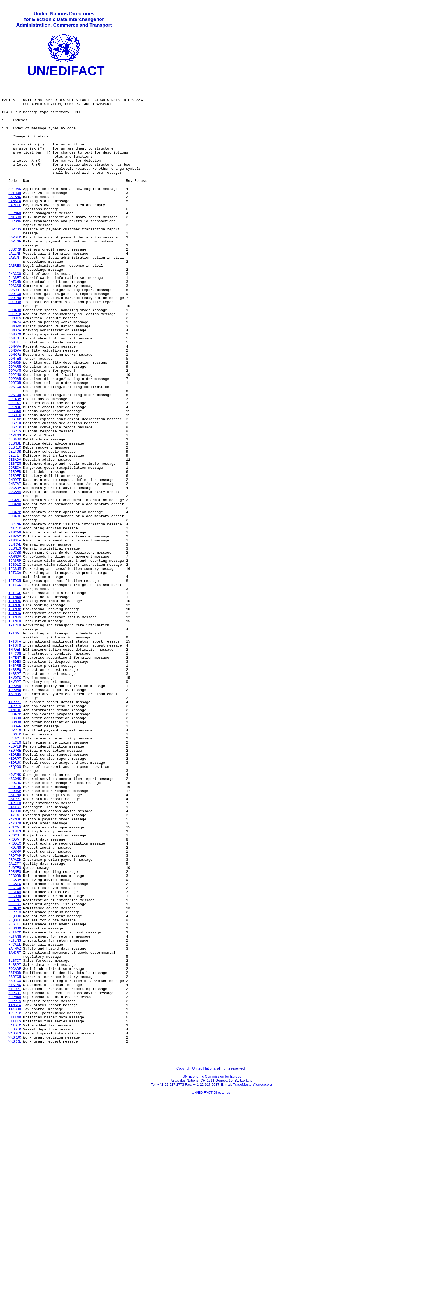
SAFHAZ (14, 1123)
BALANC (14, 221)
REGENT (14, 1065)
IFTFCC (14, 687)
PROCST (14, 987)
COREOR (14, 444)
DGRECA (14, 546)
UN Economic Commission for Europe (212, 1273)
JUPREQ (14, 861)
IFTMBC (14, 706)
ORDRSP (14, 934)
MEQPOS (14, 905)
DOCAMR (14, 590)
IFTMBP (14, 716)
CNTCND (14, 323)
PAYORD (14, 973)
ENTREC (14, 619)
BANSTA (14, 226)
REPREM (14, 1080)
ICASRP (14, 658)
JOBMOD (14, 852)
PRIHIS (14, 983)
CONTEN (14, 415)
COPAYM (14, 430)
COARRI (14, 333)
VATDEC (14, 1215)
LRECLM (14, 876)
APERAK (14, 212)
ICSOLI (14, 663)
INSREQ (14, 789)
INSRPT (14, 793)
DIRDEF (14, 556)
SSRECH (14, 1157)
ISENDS (14, 818)
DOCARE (14, 604)
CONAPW (14, 372)
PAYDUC (14, 958)
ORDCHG (14, 924)
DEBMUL (14, 517)
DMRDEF (14, 561)
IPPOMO (14, 813)
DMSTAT (14, 566)
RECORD (14, 1060)
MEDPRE (14, 886)
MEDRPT (14, 895)
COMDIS (14, 367)
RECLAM (14, 1055)
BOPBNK (14, 250)
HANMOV (14, 653)
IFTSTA (14, 755)
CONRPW (14, 410)
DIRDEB (14, 551)
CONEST (14, 391)
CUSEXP (14, 488)
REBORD (14, 1036)
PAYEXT (14, 963)
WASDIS (14, 1225)
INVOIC (14, 798)
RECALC (14, 1046)
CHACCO (14, 313)
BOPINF (14, 275)
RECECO (14, 1050)
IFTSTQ (14, 760)
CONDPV (14, 376)
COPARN (14, 425)
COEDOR (14, 347)
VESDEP (14, 1220)
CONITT (14, 396)
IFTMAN (14, 701)
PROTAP (14, 1012)
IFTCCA (14, 672)
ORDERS (14, 929)
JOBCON (14, 847)
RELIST (14, 1070)
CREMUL (14, 473)
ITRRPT (14, 827)
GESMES (14, 643)
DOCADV (14, 570)
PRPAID (14, 1017)
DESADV (14, 536)
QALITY (14, 1021)
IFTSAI (14, 745)
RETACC (14, 1104)
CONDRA (14, 381)
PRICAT (14, 978)
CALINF (14, 289)
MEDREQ (14, 890)
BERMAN (14, 241)
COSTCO (14, 449)
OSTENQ (14, 939)
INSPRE (14, 784)
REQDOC (14, 1084)
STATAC (14, 1167)
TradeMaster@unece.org (252, 1281)
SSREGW (14, 1162)
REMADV (14, 1075)
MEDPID (14, 881)
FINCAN (14, 624)
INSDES (14, 779)
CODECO (14, 338)
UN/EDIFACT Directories (211, 1289)
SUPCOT (14, 1177)
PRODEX (14, 997)
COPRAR (14, 440)
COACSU (14, 328)
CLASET (14, 318)
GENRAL (14, 638)
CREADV (14, 464)
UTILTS (14, 1211)
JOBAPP (14, 842)
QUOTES (14, 1026)
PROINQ (14, 1002)
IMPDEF (14, 764)
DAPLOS (14, 507)
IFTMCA (14, 721)
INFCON (14, 769)
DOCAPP (14, 600)
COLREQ (14, 362)
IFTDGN (14, 682)
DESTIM (14, 541)
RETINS (14, 1114)
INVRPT (14, 803)
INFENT (14, 774)
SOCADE (14, 1147)
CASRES (14, 304)
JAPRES (14, 832)
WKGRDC (14, 1230)
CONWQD (14, 420)
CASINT (14, 294)
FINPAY (14, 629)
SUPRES (14, 1186)
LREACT (14, 871)
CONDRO (14, 386)
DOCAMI (14, 585)
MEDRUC (14, 900)
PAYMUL (14, 968)
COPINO (14, 435)
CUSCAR (14, 478)
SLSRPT (14, 1143)
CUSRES (14, 503)
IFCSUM (14, 667)
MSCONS (14, 920)
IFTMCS (14, 726)
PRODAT (14, 992)
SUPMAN (14, 1181)
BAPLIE (14, 231)
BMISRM (14, 246)
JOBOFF (14, 857)
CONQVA (14, 406)
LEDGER (14, 866)
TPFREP (14, 1201)
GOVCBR (14, 648)
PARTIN (14, 949)
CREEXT (14, 469)
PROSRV (14, 1007)
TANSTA (14, 1191)
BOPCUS (14, 260)
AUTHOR (14, 216)
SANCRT (14, 1128)
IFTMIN (14, 730)
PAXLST (14, 954)
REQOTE (14, 1089)
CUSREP (14, 498)
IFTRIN (14, 735)
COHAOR (14, 357)
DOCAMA (14, 575)
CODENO (14, 343)
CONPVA (14, 401)
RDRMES (14, 1031)
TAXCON (14, 1196)
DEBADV (14, 512)
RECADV (14, 1041)
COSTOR (14, 459)
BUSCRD (14, 284)
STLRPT (14, 1172)
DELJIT (14, 532)
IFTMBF (14, 711)
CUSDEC (14, 483)
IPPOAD (14, 808)
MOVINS (14, 915)
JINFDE (14, 837)
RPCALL (14, 1118)
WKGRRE (14, 1235)
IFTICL (14, 697)
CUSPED (14, 493)
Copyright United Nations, (196, 1265)
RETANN (14, 1109)
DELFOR (14, 527)
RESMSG (14, 1099)
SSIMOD (14, 1152)
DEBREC (14, 522)
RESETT (14, 1094)
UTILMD (14, 1206)
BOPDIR (14, 270)
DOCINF (14, 614)
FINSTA (14, 633)
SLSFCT (14, 1138)
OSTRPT (14, 944)
